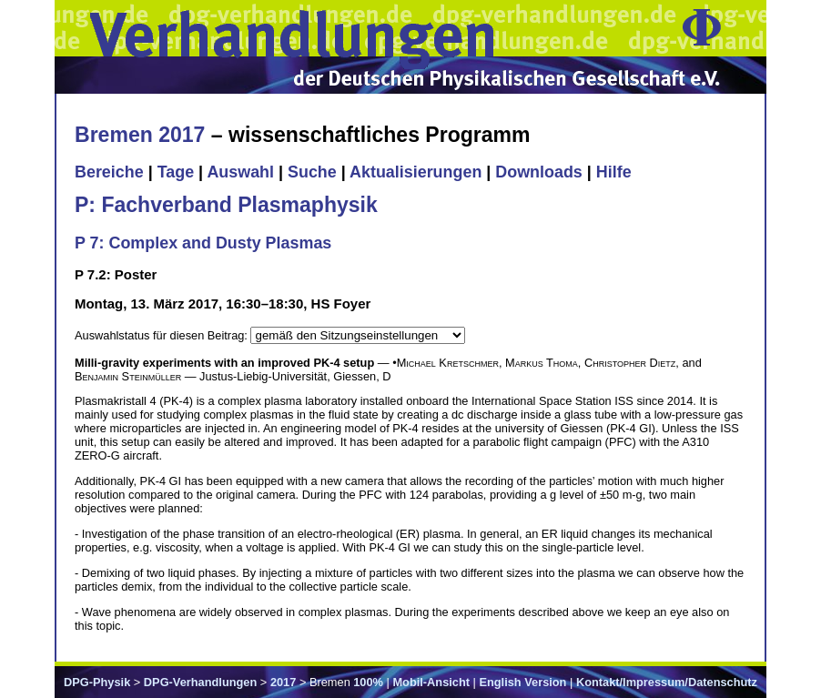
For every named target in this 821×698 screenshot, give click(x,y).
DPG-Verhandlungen (200, 682)
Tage (175, 172)
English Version (522, 682)
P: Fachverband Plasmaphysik (226, 205)
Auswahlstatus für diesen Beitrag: (162, 335)
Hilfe (614, 172)
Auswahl (240, 172)
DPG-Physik (97, 682)
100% (368, 682)
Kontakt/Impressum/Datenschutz (666, 682)
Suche (312, 172)
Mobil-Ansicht (431, 682)
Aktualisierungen (415, 172)
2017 (283, 682)
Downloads (539, 172)
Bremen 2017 (140, 135)
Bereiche (109, 172)
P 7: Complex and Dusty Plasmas (203, 243)
